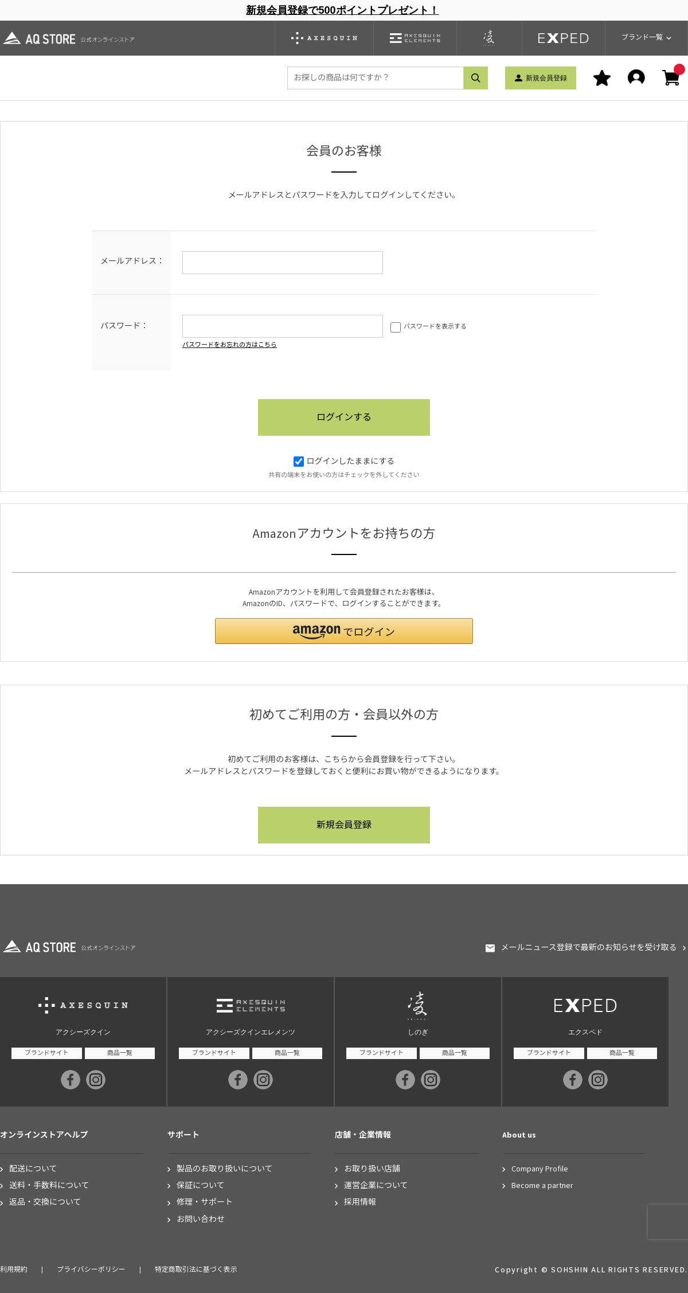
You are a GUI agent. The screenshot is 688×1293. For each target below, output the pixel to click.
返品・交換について (45, 1202)
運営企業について (376, 1186)
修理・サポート (205, 1202)
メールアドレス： (132, 261)
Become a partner (542, 1186)
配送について (33, 1169)
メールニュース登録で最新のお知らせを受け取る (589, 948)
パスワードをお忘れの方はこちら (229, 345)
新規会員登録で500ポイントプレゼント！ (342, 10)
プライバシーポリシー (91, 1270)
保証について (201, 1186)
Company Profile (539, 1169)
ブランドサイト (47, 1053)
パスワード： (124, 326)
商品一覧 (119, 1053)
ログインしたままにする (344, 461)
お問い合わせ (201, 1220)
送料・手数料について (49, 1186)
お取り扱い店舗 (372, 1169)
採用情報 (360, 1202)
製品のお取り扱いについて (225, 1169)
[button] (344, 631)
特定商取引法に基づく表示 (196, 1270)
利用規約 (14, 1270)
